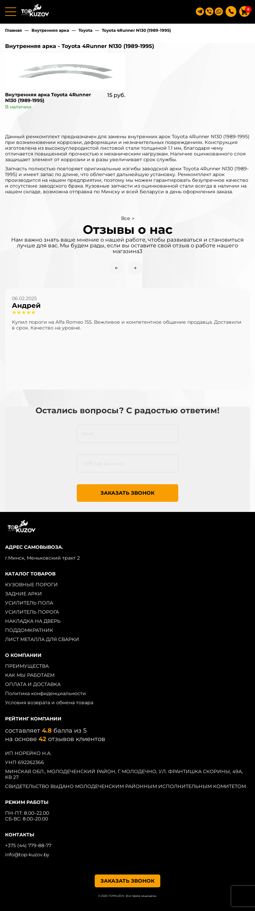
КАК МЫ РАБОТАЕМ (29, 675)
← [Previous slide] (116, 267)
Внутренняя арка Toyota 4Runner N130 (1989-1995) (48, 97)
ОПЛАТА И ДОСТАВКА (33, 684)
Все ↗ (127, 218)
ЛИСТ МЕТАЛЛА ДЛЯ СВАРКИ (42, 639)
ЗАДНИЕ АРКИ (23, 594)
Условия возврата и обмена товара (49, 702)
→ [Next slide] (135, 267)
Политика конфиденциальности (45, 693)
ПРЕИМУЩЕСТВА (27, 666)
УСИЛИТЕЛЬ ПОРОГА (32, 612)
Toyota (85, 30)
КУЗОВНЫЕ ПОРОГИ (31, 585)
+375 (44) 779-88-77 (28, 845)
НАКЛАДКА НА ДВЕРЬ (33, 621)
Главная (13, 30)
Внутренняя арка (50, 30)
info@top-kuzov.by (27, 855)
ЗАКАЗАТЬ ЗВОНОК (127, 493)
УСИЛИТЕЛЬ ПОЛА (29, 603)
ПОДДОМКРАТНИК (29, 630)
